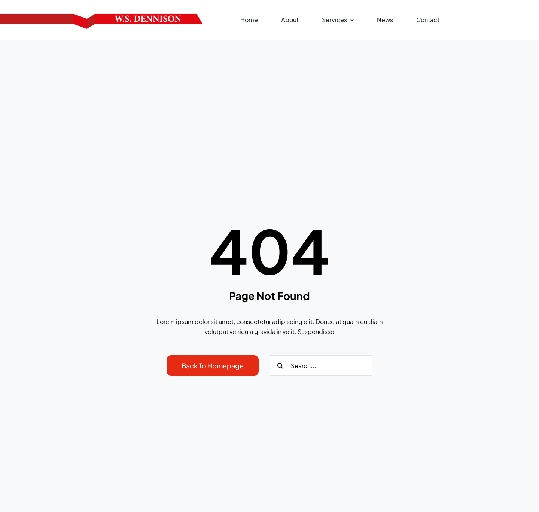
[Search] (280, 365)
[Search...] (321, 365)
